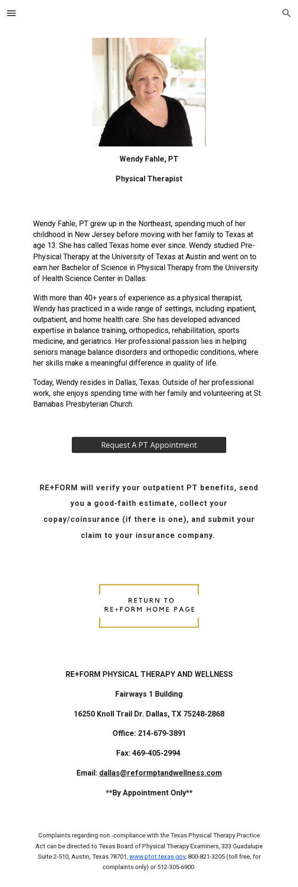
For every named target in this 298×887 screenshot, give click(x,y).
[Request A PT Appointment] (149, 445)
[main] (148, 169)
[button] (11, 13)
